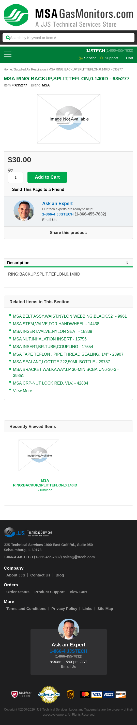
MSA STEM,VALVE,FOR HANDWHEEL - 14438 (56, 324)
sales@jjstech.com (79, 557)
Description (68, 263)
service (87, 58)
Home (8, 69)
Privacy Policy (64, 609)
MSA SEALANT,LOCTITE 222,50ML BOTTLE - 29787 (61, 362)
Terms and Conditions (26, 609)
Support (108, 58)
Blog (59, 575)
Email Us (49, 220)
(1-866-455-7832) (119, 50)
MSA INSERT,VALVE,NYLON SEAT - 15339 (52, 332)
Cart (127, 58)
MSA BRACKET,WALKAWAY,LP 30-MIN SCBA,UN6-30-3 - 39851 (66, 373)
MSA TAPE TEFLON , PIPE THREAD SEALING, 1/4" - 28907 (68, 354)
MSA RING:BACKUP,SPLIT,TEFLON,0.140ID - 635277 (45, 485)
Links (87, 609)
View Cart (78, 592)
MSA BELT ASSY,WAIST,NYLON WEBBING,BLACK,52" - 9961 (70, 316)
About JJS (15, 575)
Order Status (17, 592)
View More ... (25, 391)
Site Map (105, 609)
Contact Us (40, 575)
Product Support (50, 592)
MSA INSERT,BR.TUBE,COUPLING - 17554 (53, 347)
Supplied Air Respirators (30, 69)
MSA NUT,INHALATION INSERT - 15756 (50, 339)
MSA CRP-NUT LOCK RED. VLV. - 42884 (50, 383)
